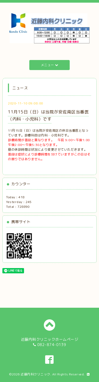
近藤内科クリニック (35, 374)
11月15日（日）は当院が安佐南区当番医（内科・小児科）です (48, 115)
